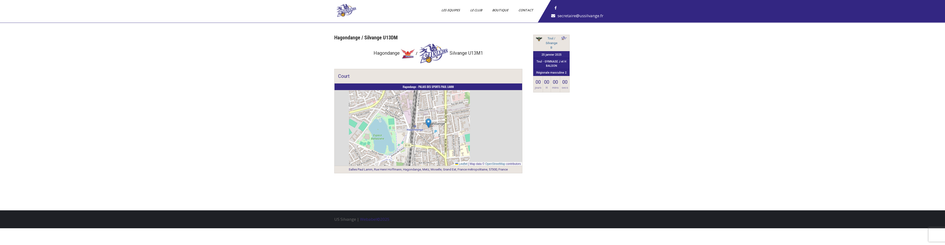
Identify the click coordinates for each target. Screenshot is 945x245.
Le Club (476, 10)
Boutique (501, 10)
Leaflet (461, 164)
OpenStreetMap (495, 164)
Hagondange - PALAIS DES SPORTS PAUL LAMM (428, 87)
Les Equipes (451, 10)
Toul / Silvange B (551, 43)
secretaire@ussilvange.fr (580, 15)
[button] (428, 123)
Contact (526, 10)
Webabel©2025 (375, 219)
